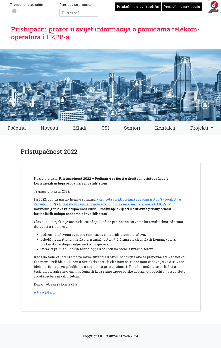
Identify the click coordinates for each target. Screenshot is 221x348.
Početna (16, 128)
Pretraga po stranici (75, 4)
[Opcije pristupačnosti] (214, 6)
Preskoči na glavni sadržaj (138, 6)
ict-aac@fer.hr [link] (45, 292)
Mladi (80, 128)
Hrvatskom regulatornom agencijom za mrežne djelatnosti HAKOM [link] (113, 204)
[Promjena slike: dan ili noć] (17, 11)
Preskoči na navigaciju (182, 6)
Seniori (132, 128)
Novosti (49, 128)
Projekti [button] (200, 128)
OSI (105, 128)
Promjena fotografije (26, 4)
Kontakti (165, 128)
